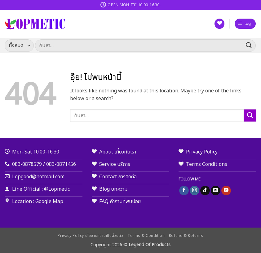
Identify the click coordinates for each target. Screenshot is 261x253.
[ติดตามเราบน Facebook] (184, 191)
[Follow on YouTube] (226, 191)
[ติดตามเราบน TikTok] (205, 191)
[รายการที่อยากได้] (219, 24)
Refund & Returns (186, 236)
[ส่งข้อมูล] (249, 45)
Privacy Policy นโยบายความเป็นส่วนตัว (90, 236)
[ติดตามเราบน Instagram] (194, 191)
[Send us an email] (215, 191)
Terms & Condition (146, 236)
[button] (245, 24)
